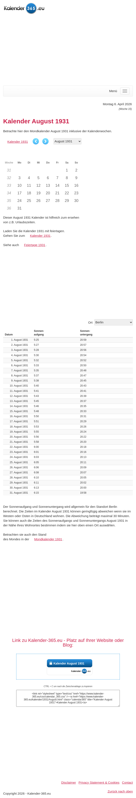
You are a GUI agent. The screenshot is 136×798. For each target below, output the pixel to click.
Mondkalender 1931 (48, 539)
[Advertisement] (68, 50)
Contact (127, 782)
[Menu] (124, 91)
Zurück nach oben (120, 791)
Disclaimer (68, 782)
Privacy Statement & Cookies (99, 782)
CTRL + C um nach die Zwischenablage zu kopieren (68, 686)
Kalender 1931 (17, 141)
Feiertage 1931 (34, 245)
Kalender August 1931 (68, 663)
